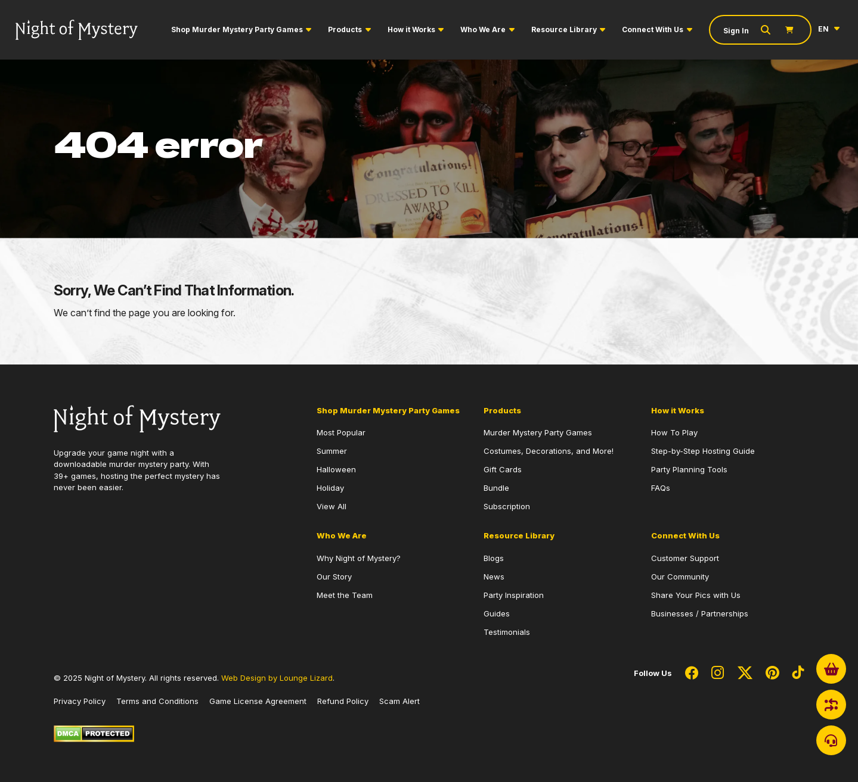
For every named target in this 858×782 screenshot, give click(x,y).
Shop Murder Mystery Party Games (237, 29)
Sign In (736, 30)
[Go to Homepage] (77, 30)
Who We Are (483, 29)
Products (345, 29)
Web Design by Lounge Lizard (277, 678)
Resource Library (564, 29)
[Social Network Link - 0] (691, 673)
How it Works (411, 29)
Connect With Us (652, 29)
